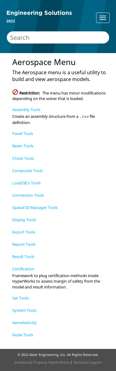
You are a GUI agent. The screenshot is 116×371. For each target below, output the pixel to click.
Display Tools (24, 219)
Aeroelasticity (24, 322)
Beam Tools (22, 146)
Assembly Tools (26, 109)
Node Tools (22, 335)
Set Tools (20, 298)
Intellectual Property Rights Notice (41, 362)
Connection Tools (28, 195)
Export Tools (23, 232)
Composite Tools (27, 170)
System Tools (24, 310)
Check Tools (23, 158)
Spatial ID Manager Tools (35, 207)
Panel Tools (22, 133)
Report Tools (24, 244)
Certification (23, 269)
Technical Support (87, 362)
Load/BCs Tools (26, 183)
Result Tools (23, 256)
